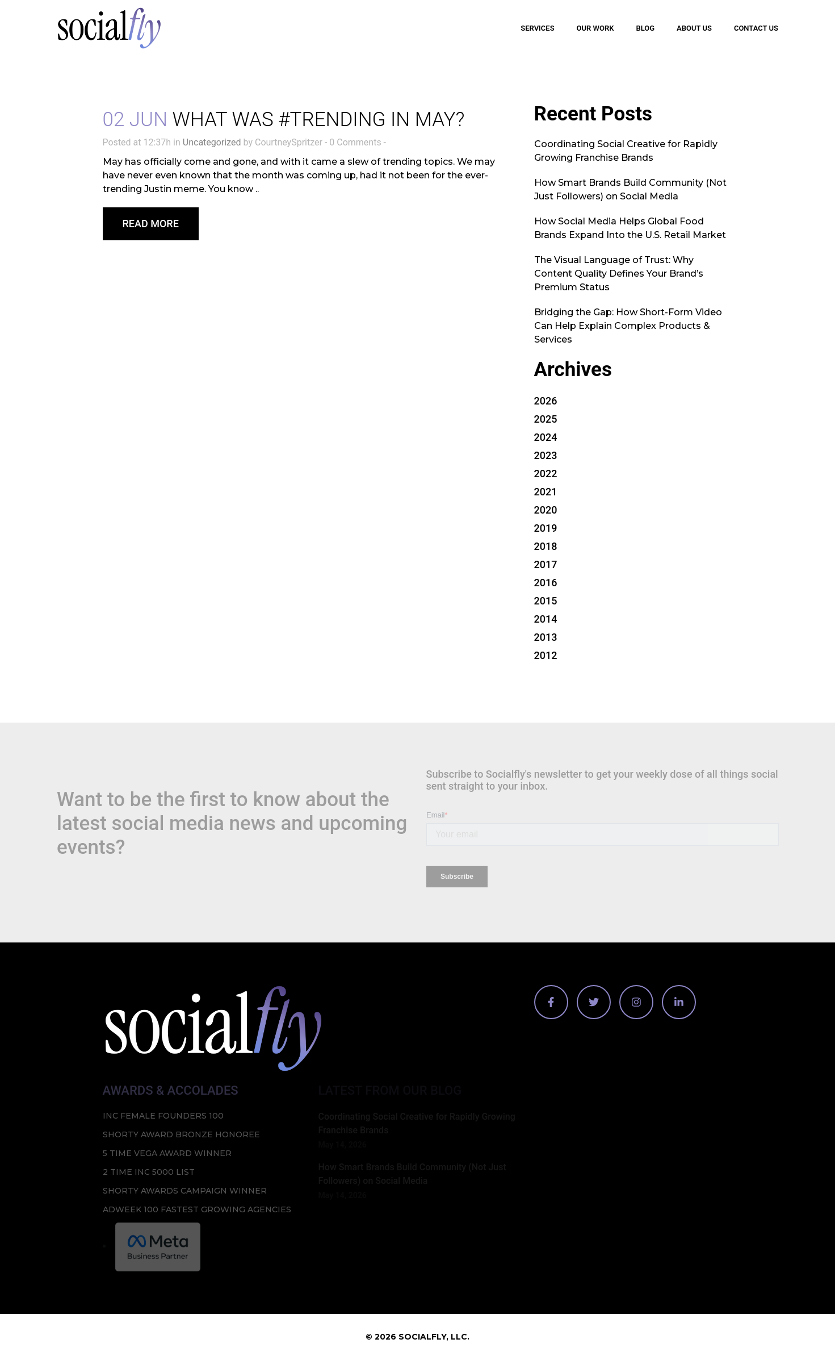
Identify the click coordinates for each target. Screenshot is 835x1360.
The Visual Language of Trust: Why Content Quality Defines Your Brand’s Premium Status (618, 274)
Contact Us (756, 28)
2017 (545, 564)
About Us (694, 28)
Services (537, 28)
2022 (545, 473)
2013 (545, 637)
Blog (645, 28)
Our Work (595, 28)
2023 (545, 455)
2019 (545, 528)
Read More (151, 224)
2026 (545, 401)
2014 (545, 619)
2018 (545, 546)
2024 (545, 437)
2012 (545, 655)
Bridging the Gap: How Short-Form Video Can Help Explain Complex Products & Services (628, 326)
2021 (545, 492)
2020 (545, 510)
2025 (545, 419)
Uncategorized (212, 142)
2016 (545, 583)
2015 (545, 601)
